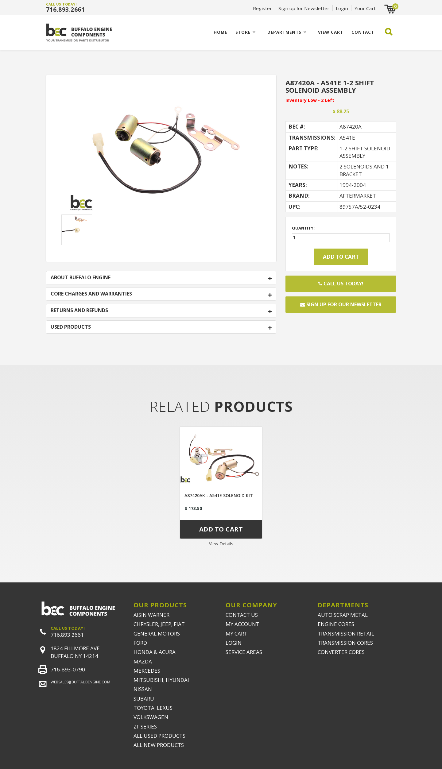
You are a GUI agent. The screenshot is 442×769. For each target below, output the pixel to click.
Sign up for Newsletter (303, 8)
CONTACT (362, 32)
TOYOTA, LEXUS (153, 707)
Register (262, 8)
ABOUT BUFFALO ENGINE (80, 277)
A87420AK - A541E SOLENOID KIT (218, 495)
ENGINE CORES (336, 624)
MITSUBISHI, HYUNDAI (161, 679)
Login (342, 8)
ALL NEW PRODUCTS (159, 744)
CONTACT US (242, 614)
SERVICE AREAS (244, 651)
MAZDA (143, 661)
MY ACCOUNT (242, 624)
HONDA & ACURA (155, 651)
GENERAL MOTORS (157, 633)
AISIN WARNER (151, 614)
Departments (284, 32)
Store (242, 32)
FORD (140, 642)
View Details (221, 544)
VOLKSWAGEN (151, 717)
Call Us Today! (340, 283)
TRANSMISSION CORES (345, 642)
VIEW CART (330, 32)
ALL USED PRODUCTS (159, 735)
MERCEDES (147, 670)
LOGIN (234, 642)
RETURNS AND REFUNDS (79, 310)
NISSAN (143, 689)
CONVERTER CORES (341, 651)
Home (220, 32)
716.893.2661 (65, 10)
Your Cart (365, 8)
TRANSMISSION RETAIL (346, 633)
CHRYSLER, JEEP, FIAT (159, 624)
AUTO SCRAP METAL (343, 614)
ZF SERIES (145, 726)
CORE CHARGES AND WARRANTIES (91, 294)
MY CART (236, 633)
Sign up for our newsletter (341, 304)
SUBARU (144, 698)
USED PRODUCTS (71, 327)
